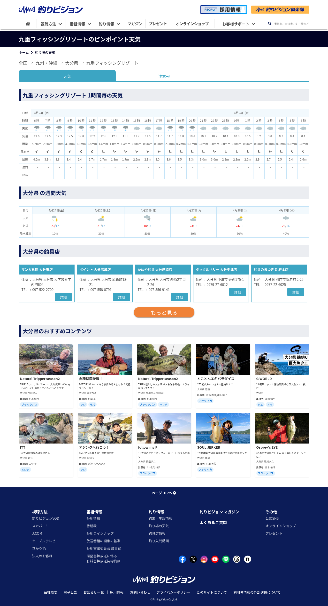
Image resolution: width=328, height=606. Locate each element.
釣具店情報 (157, 533)
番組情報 (94, 512)
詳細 (63, 297)
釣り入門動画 (159, 540)
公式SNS (272, 518)
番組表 (91, 525)
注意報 (164, 76)
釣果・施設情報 (160, 518)
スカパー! (39, 525)
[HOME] (28, 23)
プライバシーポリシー (173, 592)
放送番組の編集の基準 (103, 540)
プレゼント (273, 533)
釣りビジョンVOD (45, 518)
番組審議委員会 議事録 (103, 548)
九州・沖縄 (46, 62)
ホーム (24, 52)
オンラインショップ (280, 525)
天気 (67, 76)
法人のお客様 (42, 555)
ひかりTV (39, 548)
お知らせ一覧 (94, 592)
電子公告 (70, 592)
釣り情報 (156, 512)
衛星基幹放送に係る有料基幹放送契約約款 (103, 558)
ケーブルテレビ (44, 540)
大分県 (71, 62)
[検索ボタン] (270, 23)
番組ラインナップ (100, 533)
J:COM (37, 533)
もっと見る (164, 312)
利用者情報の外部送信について (257, 592)
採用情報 (116, 592)
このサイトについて (212, 592)
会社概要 (50, 592)
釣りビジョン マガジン (219, 512)
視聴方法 (40, 512)
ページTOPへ (164, 492)
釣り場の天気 (45, 52)
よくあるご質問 (213, 522)
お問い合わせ (140, 592)
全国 (23, 62)
